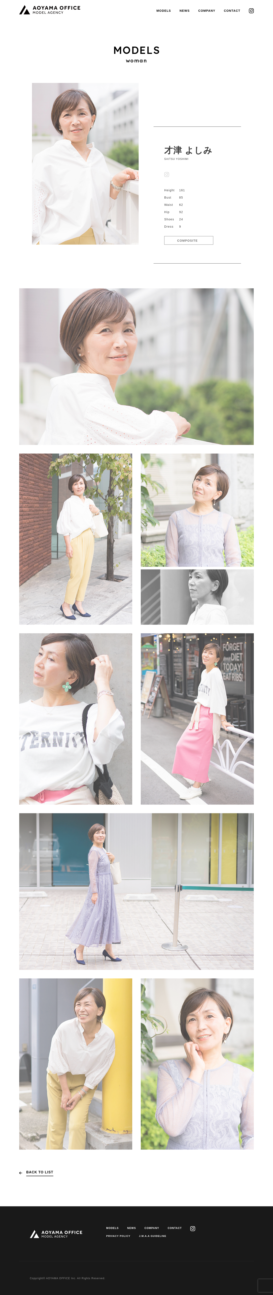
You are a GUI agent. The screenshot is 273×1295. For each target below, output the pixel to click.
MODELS (164, 10)
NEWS (185, 10)
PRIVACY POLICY (118, 1236)
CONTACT (232, 10)
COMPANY (206, 10)
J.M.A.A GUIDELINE (154, 1236)
